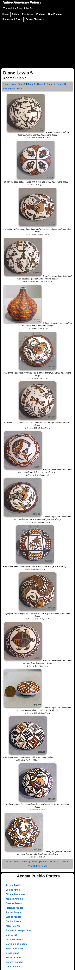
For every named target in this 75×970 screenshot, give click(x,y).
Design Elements (35, 19)
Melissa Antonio (14, 899)
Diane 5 (51, 84)
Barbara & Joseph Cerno (19, 930)
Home (5, 14)
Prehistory (27, 14)
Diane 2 (22, 84)
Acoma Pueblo (13, 885)
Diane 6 (61, 84)
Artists (15, 14)
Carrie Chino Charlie (17, 944)
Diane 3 (31, 84)
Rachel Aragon (14, 912)
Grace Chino (12, 953)
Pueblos (40, 14)
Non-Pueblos (55, 14)
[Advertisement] (37, 44)
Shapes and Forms (12, 19)
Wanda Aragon (14, 917)
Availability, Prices (12, 88)
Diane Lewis (9, 84)
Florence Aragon (15, 908)
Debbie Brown (13, 921)
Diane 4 (41, 84)
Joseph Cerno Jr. (15, 939)
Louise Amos (13, 890)
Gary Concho (13, 966)
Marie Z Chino (13, 957)
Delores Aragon (14, 903)
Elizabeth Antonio (15, 894)
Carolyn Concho (14, 962)
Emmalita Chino (14, 948)
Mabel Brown (13, 926)
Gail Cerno (11, 935)
